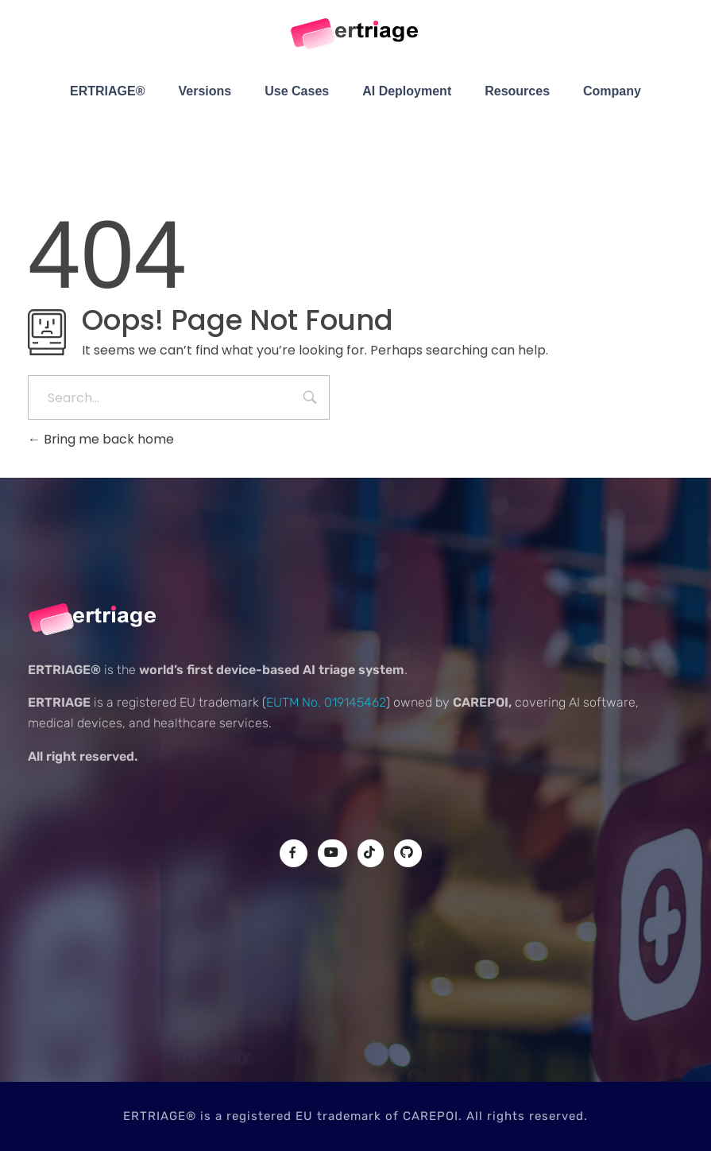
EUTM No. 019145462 (326, 702)
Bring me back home (101, 439)
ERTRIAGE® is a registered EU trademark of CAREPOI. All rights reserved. (355, 1116)
